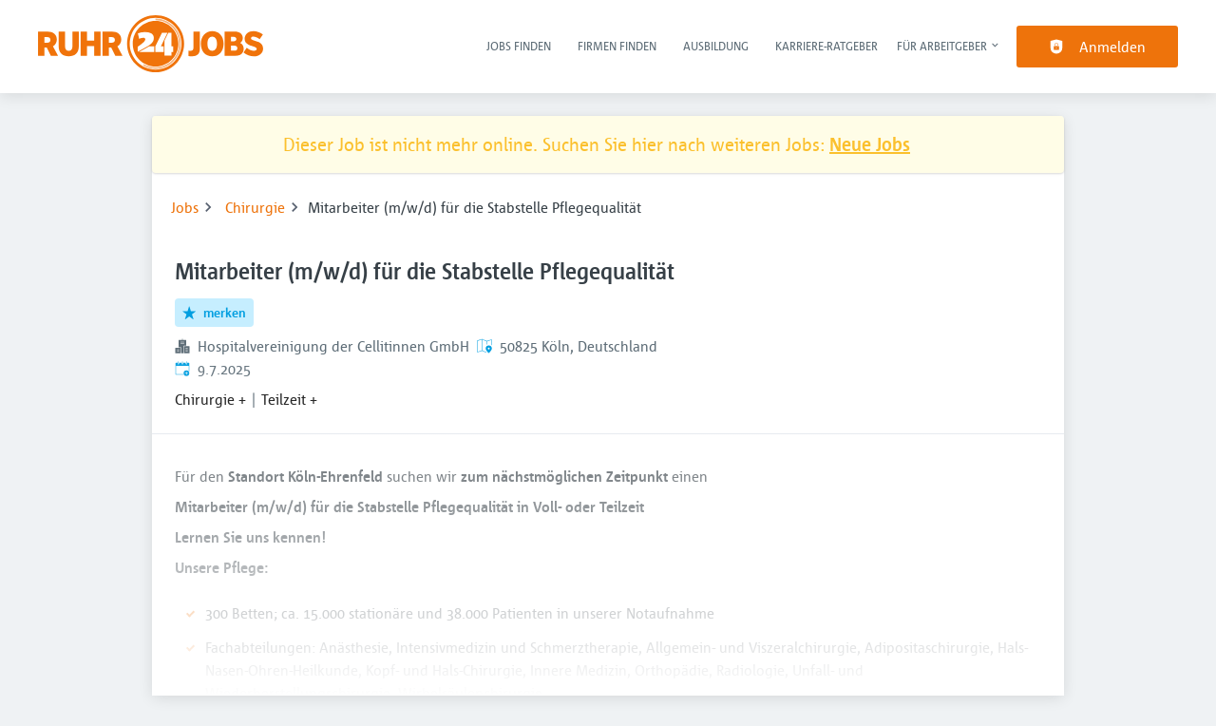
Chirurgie (255, 207)
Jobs (185, 207)
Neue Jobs (869, 144)
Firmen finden (617, 45)
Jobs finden (518, 45)
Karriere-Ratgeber (826, 45)
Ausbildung (716, 45)
